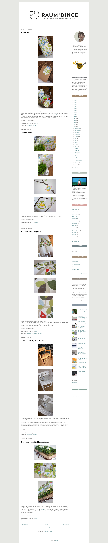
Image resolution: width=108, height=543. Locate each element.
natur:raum (34, 519)
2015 (75, 116)
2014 (75, 118)
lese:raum (74, 239)
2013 (75, 120)
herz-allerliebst (75, 269)
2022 (75, 102)
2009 (75, 167)
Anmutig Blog (75, 261)
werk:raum (33, 125)
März (76, 146)
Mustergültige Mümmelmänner (81, 337)
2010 (75, 126)
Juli (76, 138)
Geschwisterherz (76, 266)
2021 (75, 104)
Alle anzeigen (84, 273)
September (77, 134)
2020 (75, 106)
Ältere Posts (66, 524)
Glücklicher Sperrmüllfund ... (33, 340)
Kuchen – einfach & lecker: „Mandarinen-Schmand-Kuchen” (82, 360)
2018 (75, 110)
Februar (77, 162)
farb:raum (29, 333)
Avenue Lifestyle (76, 264)
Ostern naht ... (27, 133)
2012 (75, 122)
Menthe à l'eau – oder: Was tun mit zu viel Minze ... (82, 331)
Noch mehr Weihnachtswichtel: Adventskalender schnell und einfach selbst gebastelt (82, 319)
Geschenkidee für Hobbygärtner (35, 442)
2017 (75, 112)
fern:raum (74, 232)
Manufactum (44, 509)
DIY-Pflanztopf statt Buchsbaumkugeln (82, 310)
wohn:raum (74, 225)
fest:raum (29, 125)
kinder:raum (34, 333)
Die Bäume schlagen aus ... (32, 231)
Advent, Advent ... (82, 371)
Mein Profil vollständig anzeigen (79, 396)
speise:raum (75, 220)
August (76, 136)
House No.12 (75, 272)
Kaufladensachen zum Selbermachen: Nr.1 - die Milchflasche (82, 346)
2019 (75, 108)
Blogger (56, 540)
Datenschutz (75, 384)
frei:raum (74, 227)
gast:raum (74, 216)
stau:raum (74, 236)
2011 (75, 124)
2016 (75, 114)
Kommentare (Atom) (48, 531)
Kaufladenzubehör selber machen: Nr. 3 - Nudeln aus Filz (82, 366)
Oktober (77, 132)
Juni (76, 140)
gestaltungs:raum (76, 230)
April (76, 144)
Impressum (74, 382)
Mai (76, 142)
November (77, 130)
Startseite (46, 524)
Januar (76, 164)
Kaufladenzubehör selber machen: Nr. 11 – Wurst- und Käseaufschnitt (82, 325)
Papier (57, 114)
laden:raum (29, 519)
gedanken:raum (75, 241)
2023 (75, 100)
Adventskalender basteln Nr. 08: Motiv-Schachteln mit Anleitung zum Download (82, 353)
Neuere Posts (25, 524)
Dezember (77, 128)
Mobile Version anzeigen (45, 527)
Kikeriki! (25, 33)
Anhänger (64, 114)
